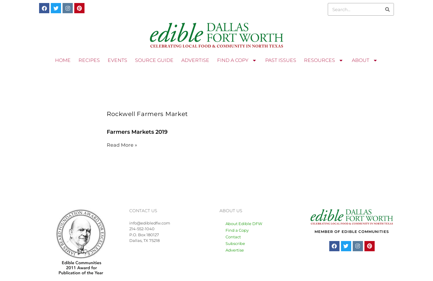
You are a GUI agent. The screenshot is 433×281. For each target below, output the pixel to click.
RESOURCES (324, 60)
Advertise (235, 250)
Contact (233, 236)
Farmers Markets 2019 (137, 132)
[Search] (387, 9)
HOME (63, 60)
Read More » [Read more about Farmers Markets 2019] (122, 145)
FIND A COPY (237, 60)
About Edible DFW (244, 223)
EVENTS (117, 60)
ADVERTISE (195, 60)
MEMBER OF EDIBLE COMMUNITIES (352, 231)
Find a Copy (237, 230)
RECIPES (89, 60)
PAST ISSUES (280, 60)
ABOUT (365, 60)
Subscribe (235, 243)
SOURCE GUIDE (154, 60)
